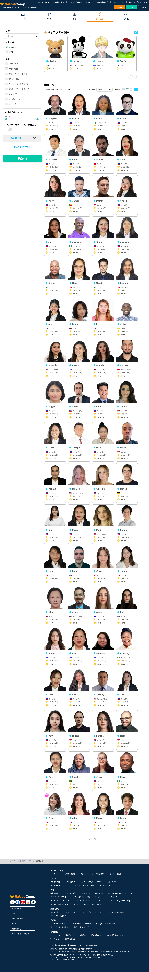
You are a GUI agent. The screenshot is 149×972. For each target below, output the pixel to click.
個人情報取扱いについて (115, 935)
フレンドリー (14, 94)
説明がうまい (14, 78)
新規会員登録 (70, 874)
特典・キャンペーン (57, 923)
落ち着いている (15, 99)
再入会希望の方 (98, 874)
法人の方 (89, 2)
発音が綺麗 (13, 68)
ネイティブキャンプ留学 (138, 2)
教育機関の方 (102, 2)
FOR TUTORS (118, 2)
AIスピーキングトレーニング (60, 900)
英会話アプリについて (108, 885)
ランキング (54, 912)
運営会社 (69, 935)
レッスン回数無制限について (90, 882)
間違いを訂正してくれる (18, 89)
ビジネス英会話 (75, 2)
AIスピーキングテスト (84, 900)
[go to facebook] (17, 902)
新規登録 (119, 7)
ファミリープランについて (60, 885)
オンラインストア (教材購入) (92, 893)
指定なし (11, 36)
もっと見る (91, 839)
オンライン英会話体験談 (59, 927)
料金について (111, 882)
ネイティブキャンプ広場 (59, 904)
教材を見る (54, 893)
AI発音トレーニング (105, 900)
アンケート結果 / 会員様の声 (80, 923)
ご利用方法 (71, 882)
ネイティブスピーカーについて (93, 912)
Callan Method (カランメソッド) (120, 893)
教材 (11, 52)
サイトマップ (55, 935)
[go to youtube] (23, 902)
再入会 (143, 7)
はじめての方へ (56, 882)
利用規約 (83, 935)
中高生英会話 (58, 2)
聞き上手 (12, 104)
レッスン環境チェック (81, 897)
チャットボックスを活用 (18, 84)
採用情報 (54, 939)
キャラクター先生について (60, 916)
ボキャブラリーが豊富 (17, 73)
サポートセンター (81, 927)
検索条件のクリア (22, 147)
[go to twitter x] (12, 902)
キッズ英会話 (43, 2)
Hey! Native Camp (123, 900)
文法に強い (13, 63)
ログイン (131, 7)
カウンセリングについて (119, 912)
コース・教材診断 (70, 893)
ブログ (75, 904)
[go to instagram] (28, 902)
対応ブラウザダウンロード (84, 885)
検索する (23, 158)
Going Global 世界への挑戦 (106, 923)
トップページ (55, 874)
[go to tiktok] (33, 902)
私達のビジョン (70, 939)
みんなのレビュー (70, 912)
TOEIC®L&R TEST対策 (58, 897)
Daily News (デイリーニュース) (106, 897)
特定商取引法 (96, 935)
